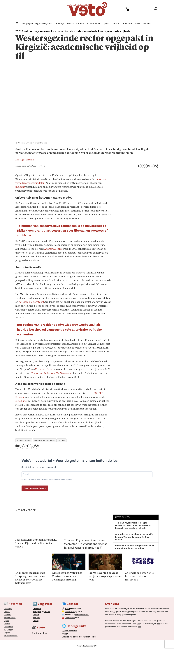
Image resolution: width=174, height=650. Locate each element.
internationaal (24, 440)
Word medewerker (127, 12)
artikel (62, 440)
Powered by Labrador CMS (87, 646)
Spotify (36, 620)
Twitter (36, 614)
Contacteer (70, 617)
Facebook (37, 608)
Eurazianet (21, 401)
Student (80, 23)
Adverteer (117, 11)
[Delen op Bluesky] (156, 166)
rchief (65, 634)
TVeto (137, 23)
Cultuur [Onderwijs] (7, 624)
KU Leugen (8, 630)
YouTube (36, 617)
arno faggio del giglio (44, 440)
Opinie (106, 23)
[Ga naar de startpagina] (87, 10)
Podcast (147, 23)
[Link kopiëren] (152, 166)
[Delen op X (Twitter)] (143, 166)
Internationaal (93, 23)
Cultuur (115, 23)
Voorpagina (27, 23)
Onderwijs (59, 23)
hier (138, 624)
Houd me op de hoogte (35, 488)
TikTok (47, 611)
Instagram (37, 611)
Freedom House (44, 369)
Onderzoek (127, 23)
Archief (136, 11)
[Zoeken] (155, 10)
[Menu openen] (17, 23)
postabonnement (81, 614)
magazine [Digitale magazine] (70, 631)
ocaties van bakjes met (72, 637)
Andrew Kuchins (53, 249)
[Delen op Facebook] (139, 166)
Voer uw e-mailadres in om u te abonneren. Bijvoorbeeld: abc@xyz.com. (47, 480)
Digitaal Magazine (43, 23)
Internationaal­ (9, 617)
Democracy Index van (51, 373)
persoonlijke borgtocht (31, 302)
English (7, 633)
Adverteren (70, 611)
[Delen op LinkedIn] (148, 166)
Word (67, 608)
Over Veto (146, 11)
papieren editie (88, 637)
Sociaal (70, 23)
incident (20, 187)
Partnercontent (10, 636)
